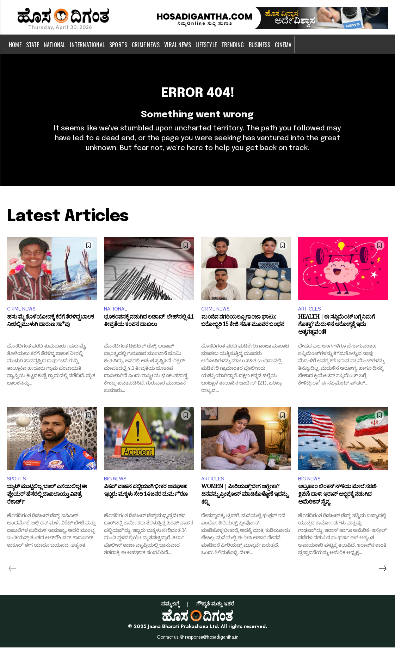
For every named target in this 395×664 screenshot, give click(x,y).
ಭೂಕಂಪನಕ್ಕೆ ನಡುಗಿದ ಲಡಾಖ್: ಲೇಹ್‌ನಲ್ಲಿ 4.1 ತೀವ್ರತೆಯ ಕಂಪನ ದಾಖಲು (148, 337)
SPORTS (18, 494)
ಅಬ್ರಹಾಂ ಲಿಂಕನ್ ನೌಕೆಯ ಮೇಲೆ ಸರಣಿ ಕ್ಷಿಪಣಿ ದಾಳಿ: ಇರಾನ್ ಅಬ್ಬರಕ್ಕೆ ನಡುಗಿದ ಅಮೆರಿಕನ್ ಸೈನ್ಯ (337, 513)
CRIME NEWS (23, 323)
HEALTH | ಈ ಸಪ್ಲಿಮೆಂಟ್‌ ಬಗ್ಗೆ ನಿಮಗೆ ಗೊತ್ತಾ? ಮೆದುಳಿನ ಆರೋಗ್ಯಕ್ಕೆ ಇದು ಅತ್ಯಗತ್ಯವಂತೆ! (336, 341)
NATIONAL (117, 323)
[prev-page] (12, 585)
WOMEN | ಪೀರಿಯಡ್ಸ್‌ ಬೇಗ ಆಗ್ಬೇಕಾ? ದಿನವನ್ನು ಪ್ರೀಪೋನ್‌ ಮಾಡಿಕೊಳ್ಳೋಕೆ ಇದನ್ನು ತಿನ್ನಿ (244, 513)
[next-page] (382, 585)
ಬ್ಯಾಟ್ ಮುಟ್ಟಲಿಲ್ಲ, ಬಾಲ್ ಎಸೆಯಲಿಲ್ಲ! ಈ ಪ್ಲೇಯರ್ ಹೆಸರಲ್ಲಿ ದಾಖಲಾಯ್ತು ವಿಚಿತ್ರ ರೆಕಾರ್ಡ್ (47, 513)
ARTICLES (311, 323)
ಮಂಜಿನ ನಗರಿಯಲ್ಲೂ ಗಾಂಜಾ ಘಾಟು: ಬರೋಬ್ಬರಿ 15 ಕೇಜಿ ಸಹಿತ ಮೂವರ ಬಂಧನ (242, 337)
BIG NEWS (117, 494)
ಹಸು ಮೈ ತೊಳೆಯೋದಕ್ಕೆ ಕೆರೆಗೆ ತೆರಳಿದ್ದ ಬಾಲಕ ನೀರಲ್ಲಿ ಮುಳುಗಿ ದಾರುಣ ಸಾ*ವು (50, 337)
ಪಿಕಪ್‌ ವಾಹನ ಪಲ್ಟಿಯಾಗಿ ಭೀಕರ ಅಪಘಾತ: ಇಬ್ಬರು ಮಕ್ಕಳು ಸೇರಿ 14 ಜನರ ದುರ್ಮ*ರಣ (145, 509)
